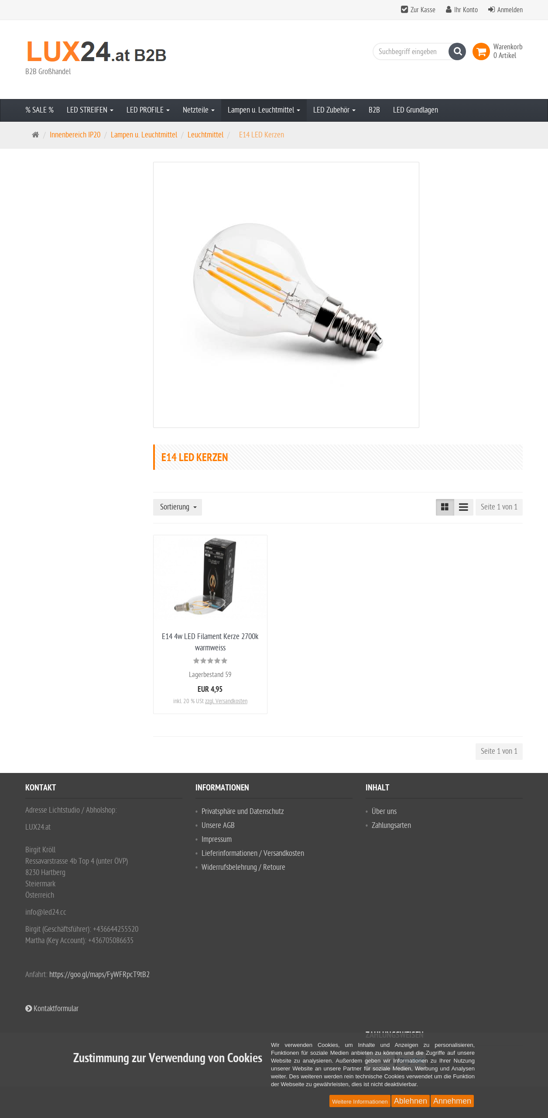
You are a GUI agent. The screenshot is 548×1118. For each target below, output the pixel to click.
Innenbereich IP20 (75, 135)
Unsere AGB (218, 825)
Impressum (217, 839)
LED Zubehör (334, 110)
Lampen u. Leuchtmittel (264, 110)
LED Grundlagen (415, 110)
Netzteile (199, 110)
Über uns (384, 811)
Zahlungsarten (391, 825)
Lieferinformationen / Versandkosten (253, 853)
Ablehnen (410, 1101)
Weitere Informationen (360, 1101)
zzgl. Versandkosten (226, 701)
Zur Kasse (423, 10)
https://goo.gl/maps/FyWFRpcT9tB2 (99, 974)
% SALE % (39, 110)
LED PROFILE (148, 110)
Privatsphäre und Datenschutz (243, 811)
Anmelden (510, 10)
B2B (374, 110)
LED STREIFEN (90, 110)
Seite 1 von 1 (499, 507)
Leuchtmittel (205, 135)
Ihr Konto (466, 10)
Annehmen (452, 1101)
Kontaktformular (52, 1008)
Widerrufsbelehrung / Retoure (243, 867)
